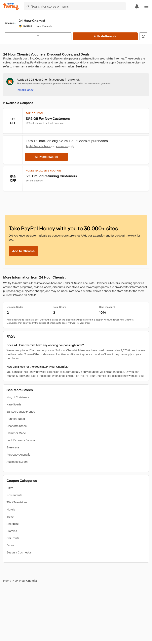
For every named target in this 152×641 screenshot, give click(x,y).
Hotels (11, 509)
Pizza (10, 488)
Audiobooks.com (17, 462)
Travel (10, 516)
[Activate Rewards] (105, 36)
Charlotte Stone (17, 426)
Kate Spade (14, 404)
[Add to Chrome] (23, 251)
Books (10, 545)
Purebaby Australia (18, 454)
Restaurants (14, 495)
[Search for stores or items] (75, 6)
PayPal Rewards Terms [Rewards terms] (38, 146)
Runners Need (16, 419)
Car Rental (13, 538)
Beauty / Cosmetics (19, 552)
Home (7, 581)
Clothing (12, 531)
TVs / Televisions (17, 502)
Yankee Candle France (21, 411)
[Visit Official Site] (143, 36)
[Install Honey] (25, 90)
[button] (146, 6)
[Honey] (11, 6)
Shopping (13, 524)
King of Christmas (18, 397)
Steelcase (13, 447)
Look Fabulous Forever (21, 440)
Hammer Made (16, 433)
